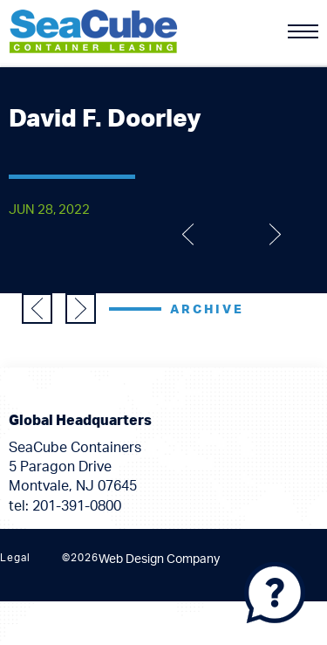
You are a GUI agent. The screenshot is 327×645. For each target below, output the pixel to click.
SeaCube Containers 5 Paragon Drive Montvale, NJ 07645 (75, 467)
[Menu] (303, 31)
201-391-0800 (76, 506)
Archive (207, 310)
